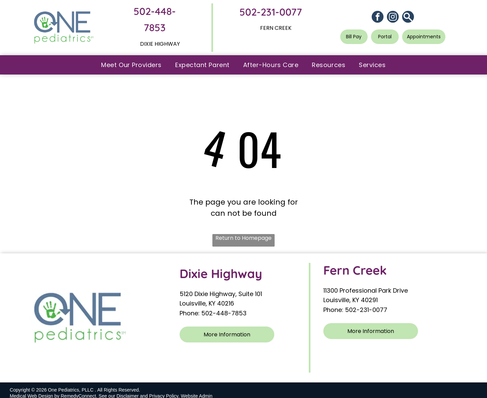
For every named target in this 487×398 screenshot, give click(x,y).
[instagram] (393, 17)
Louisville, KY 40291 (350, 300)
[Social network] (408, 17)
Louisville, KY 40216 (207, 303)
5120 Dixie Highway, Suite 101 (222, 294)
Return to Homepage (243, 238)
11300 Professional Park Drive (365, 290)
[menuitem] (131, 65)
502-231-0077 (270, 12)
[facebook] (378, 17)
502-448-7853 (224, 313)
